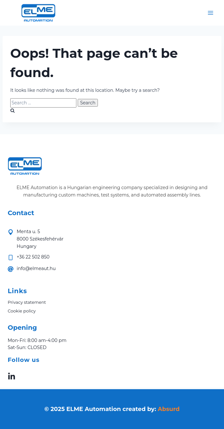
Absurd (169, 409)
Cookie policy (22, 310)
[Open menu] (210, 13)
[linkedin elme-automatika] (11, 376)
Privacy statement (27, 302)
